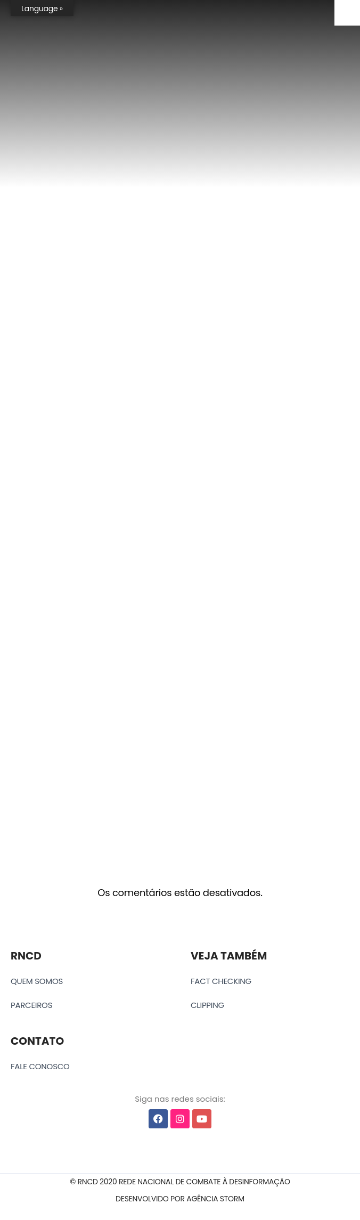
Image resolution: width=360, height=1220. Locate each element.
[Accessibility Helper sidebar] (347, 13)
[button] (180, 1182)
